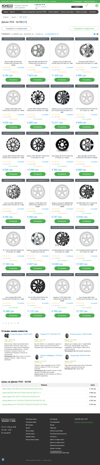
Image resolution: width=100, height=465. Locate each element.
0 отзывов (21, 69)
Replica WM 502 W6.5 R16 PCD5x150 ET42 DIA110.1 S (22, 395)
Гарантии (53, 428)
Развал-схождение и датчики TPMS (34, 13)
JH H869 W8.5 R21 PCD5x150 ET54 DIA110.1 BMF (86, 206)
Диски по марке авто (57, 442)
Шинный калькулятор (57, 445)
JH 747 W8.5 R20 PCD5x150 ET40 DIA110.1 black (38, 300)
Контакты (92, 13)
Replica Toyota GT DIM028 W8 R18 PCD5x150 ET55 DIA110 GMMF (62, 207)
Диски (12, 13)
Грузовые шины (31, 422)
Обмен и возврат (81, 13)
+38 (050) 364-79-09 (81, 419)
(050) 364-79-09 (40, 4)
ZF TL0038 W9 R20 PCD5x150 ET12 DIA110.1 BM (86, 253)
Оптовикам (53, 419)
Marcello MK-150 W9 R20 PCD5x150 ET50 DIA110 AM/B (86, 159)
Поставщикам (55, 422)
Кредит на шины (55, 448)
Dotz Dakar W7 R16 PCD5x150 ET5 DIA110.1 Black (62, 159)
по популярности (50, 36)
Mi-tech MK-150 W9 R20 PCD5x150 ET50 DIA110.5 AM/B (13, 65)
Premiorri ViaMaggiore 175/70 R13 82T (51, 358)
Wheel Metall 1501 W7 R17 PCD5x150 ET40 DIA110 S (21, 399)
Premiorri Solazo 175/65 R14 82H (81, 336)
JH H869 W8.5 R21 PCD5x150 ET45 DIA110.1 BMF (62, 253)
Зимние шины (30, 437)
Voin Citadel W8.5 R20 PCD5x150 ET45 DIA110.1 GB (86, 300)
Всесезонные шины (32, 439)
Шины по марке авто (57, 439)
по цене (38, 36)
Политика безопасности (58, 434)
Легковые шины (31, 419)
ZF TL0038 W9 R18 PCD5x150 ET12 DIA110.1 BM (86, 111)
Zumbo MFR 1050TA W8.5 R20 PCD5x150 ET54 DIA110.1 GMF (13, 159)
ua (98, 1)
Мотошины (29, 425)
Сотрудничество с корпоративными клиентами (59, 452)
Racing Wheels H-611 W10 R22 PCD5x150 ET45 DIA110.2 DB (24, 403)
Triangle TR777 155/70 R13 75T (50, 336)
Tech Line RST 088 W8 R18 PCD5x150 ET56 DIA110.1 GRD (13, 206)
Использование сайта (33, 460)
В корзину (13, 82)
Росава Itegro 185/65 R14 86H (80, 357)
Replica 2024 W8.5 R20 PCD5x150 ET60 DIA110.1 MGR (13, 111)
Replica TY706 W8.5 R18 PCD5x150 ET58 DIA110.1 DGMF (38, 207)
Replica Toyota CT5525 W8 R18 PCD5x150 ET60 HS (38, 253)
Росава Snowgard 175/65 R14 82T (21, 336)
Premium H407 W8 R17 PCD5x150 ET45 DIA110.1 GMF (87, 64)
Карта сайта (47, 460)
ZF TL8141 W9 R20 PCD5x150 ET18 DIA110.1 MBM (13, 253)
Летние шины (30, 434)
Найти (77, 8)
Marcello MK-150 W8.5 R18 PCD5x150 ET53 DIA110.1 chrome (37, 65)
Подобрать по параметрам (18, 30)
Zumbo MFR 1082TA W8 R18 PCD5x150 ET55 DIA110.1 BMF (38, 111)
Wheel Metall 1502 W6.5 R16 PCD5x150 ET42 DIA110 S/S (23, 391)
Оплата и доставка (67, 13)
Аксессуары (30, 431)
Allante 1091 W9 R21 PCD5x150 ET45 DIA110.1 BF (38, 159)
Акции (52, 425)
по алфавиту (15, 36)
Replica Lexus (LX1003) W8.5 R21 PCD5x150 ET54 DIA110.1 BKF (62, 112)
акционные (27, 36)
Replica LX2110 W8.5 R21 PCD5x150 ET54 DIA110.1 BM (62, 64)
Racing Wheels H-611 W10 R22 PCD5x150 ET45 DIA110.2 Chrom (25, 406)
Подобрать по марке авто (82, 30)
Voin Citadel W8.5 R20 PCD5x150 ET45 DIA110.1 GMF (13, 300)
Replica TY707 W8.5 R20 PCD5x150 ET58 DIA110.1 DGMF (62, 301)
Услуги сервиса (53, 13)
